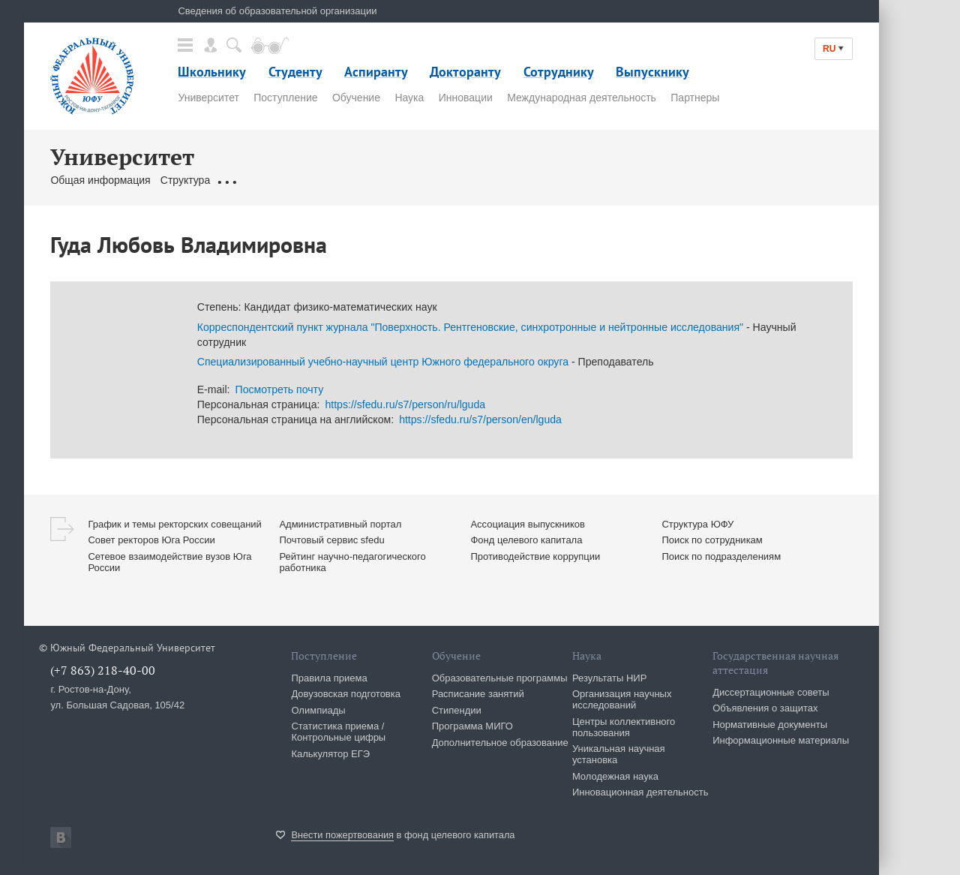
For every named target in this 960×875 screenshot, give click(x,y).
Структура (185, 180)
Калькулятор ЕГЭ (330, 753)
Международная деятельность (581, 98)
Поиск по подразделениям (721, 556)
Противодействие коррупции (535, 556)
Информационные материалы (780, 740)
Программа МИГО (472, 726)
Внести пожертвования (342, 834)
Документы (247, 180)
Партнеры (694, 98)
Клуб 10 (587, 180)
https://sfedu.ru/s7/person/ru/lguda (405, 404)
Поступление (285, 98)
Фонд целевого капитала (526, 540)
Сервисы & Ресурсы (508, 180)
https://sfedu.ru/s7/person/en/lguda (480, 419)
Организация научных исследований (622, 699)
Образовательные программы (500, 678)
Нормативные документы (769, 724)
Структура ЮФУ (698, 524)
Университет (208, 98)
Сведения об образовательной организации (277, 11)
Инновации (466, 98)
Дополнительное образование (500, 742)
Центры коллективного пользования (623, 727)
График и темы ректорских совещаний (174, 524)
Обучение (356, 98)
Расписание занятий (478, 693)
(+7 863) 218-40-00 (102, 670)
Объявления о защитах (765, 708)
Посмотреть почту (280, 389)
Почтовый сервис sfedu (331, 540)
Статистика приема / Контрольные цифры (338, 731)
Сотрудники (366, 180)
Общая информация (100, 180)
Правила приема (329, 678)
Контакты (427, 180)
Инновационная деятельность (640, 792)
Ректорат (306, 180)
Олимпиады (318, 710)
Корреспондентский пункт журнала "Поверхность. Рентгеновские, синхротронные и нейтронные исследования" (470, 327)
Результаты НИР (609, 678)
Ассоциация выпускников (527, 524)
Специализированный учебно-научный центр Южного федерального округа (382, 362)
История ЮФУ (650, 180)
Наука (409, 98)
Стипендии (457, 710)
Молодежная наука (615, 776)
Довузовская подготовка (345, 693)
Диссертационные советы (771, 692)
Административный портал (340, 524)
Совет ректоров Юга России (151, 540)
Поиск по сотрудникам (712, 540)
